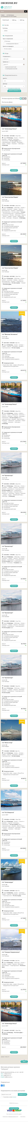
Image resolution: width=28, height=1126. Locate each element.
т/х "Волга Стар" (7, 742)
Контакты (23, 1116)
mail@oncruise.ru (8, 1077)
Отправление (6, 56)
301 (6, 199)
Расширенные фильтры (14, 88)
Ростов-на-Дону (14, 140)
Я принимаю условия (9, 1097)
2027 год (22, 20)
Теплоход (4, 28)
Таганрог (23, 212)
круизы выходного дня (10, 67)
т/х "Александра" (7, 882)
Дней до (5, 83)
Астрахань (16, 562)
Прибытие (5, 62)
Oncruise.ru (9, 3)
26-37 (7, 131)
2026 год (14, 20)
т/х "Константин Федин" (10, 197)
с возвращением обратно (12, 43)
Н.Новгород (10, 137)
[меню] (25, 11)
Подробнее (14, 170)
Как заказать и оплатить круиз (14, 1114)
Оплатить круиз (14, 1108)
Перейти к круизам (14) (14, 90)
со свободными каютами (11, 68)
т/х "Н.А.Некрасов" (8, 812)
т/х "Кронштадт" (7, 475)
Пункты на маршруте (8, 46)
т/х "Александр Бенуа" (9, 129)
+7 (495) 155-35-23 (8, 6)
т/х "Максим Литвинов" (10, 334)
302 (6, 336)
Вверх (24, 1061)
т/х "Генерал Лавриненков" (11, 952)
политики (14, 1097)
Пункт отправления (8, 38)
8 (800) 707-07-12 (7, 8)
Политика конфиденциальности (10, 1116)
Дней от (5, 78)
